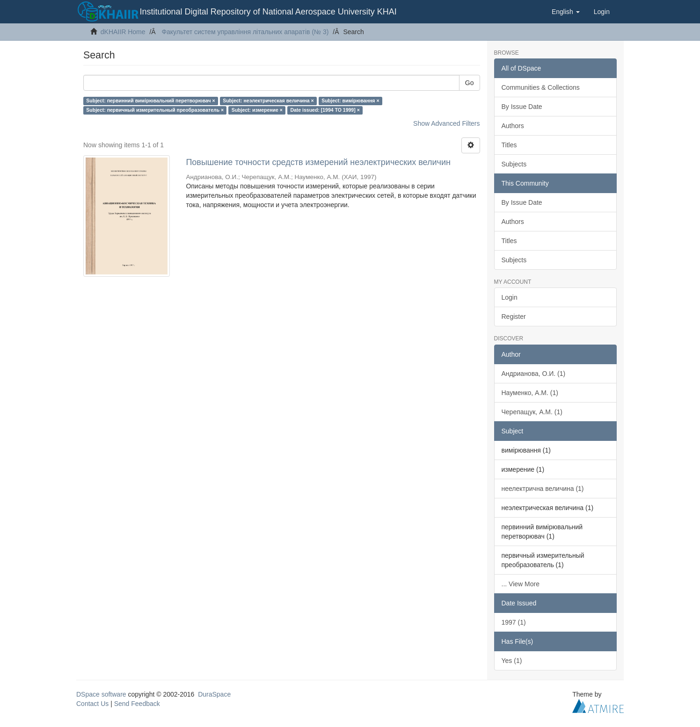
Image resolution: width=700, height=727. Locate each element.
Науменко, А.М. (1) (530, 392)
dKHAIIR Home (123, 32)
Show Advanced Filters (446, 123)
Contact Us (92, 703)
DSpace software (101, 694)
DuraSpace (214, 694)
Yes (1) (512, 660)
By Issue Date (522, 106)
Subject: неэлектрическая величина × (268, 100)
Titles (509, 145)
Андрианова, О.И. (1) (534, 373)
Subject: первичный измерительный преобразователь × (155, 110)
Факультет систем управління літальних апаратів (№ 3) (244, 32)
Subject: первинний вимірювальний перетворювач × (150, 100)
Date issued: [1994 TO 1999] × (324, 110)
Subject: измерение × (257, 110)
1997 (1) (514, 622)
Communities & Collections (541, 87)
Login (510, 297)
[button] (566, 11)
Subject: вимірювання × (350, 100)
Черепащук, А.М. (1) (532, 412)
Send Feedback (137, 703)
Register (514, 316)
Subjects (514, 164)
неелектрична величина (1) (543, 488)
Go (469, 82)
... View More (521, 584)
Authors (513, 126)
